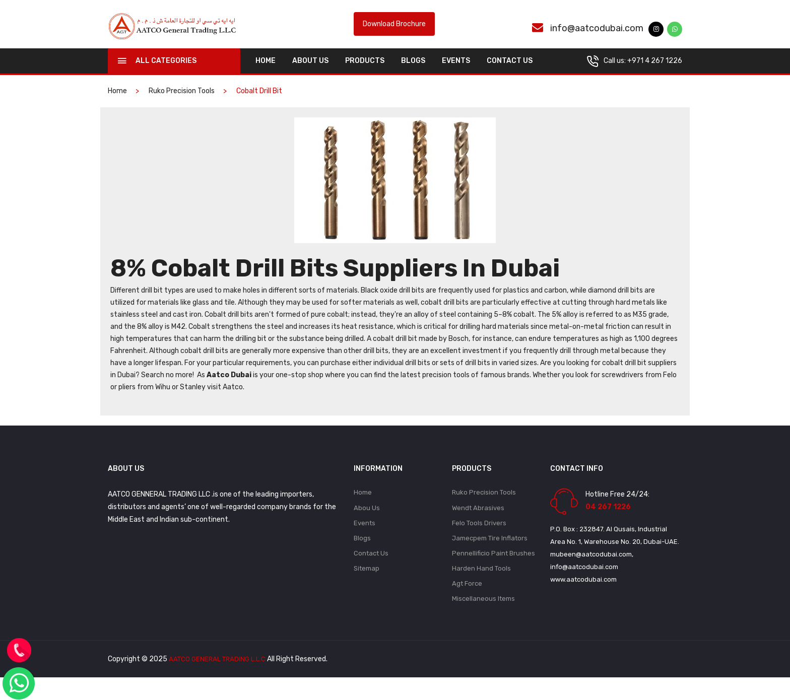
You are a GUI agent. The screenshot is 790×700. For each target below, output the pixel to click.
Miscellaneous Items (483, 621)
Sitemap (366, 589)
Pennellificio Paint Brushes (493, 573)
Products (364, 76)
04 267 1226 (608, 522)
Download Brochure (394, 32)
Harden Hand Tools (481, 589)
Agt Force (467, 605)
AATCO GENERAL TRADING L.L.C (219, 681)
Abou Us (367, 524)
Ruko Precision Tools (182, 106)
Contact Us (510, 76)
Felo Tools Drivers (479, 540)
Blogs (413, 76)
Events (456, 76)
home (265, 76)
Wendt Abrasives (478, 524)
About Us (310, 76)
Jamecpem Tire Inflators (490, 557)
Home (363, 508)
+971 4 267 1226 (654, 76)
